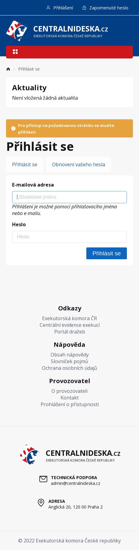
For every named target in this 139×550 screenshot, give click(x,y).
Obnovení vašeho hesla (78, 164)
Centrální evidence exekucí (70, 325)
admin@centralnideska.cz (75, 483)
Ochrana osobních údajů (69, 368)
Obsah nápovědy (70, 354)
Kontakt (70, 397)
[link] (8, 69)
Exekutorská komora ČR (69, 318)
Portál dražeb (69, 331)
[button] (15, 52)
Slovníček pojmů (69, 361)
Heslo (19, 224)
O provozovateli (69, 391)
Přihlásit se (24, 164)
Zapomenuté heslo (105, 8)
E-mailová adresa (33, 184)
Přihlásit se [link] (29, 69)
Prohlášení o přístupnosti (70, 404)
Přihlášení (59, 8)
